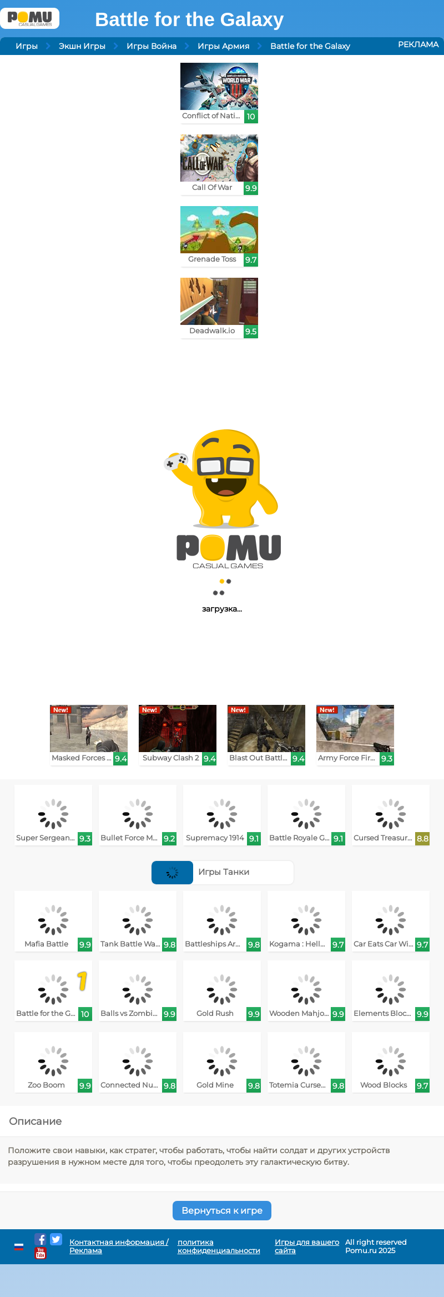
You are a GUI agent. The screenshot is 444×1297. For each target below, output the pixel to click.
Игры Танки (200, 872)
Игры (27, 46)
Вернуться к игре (222, 1210)
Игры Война (151, 46)
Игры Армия (223, 46)
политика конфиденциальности (219, 1246)
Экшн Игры (82, 46)
